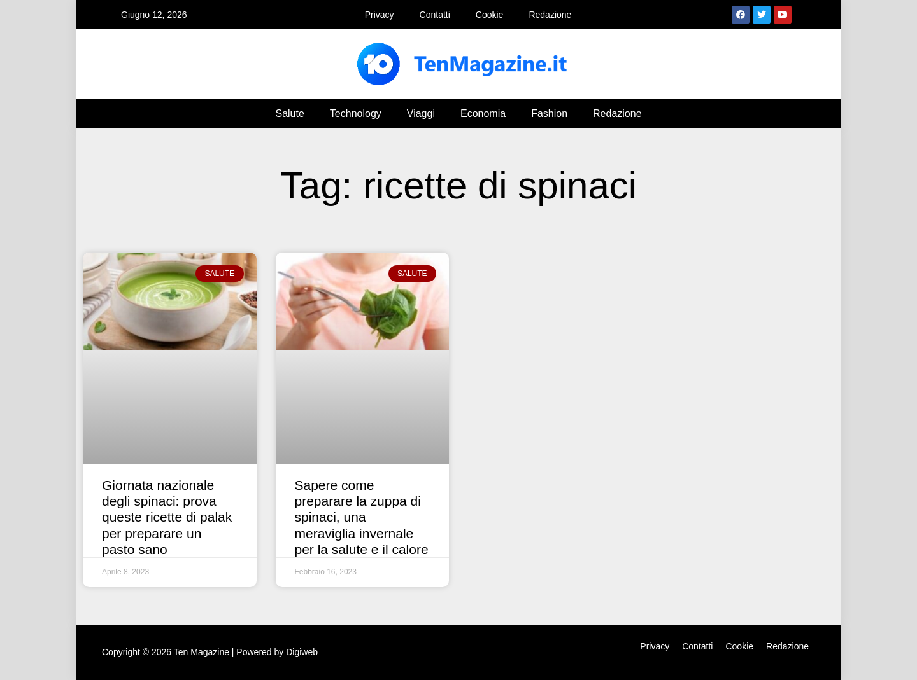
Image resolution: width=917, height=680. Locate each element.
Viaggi (421, 113)
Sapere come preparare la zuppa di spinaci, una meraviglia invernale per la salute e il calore (362, 517)
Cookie (490, 15)
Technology (355, 113)
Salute (289, 113)
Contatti (435, 15)
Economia (483, 113)
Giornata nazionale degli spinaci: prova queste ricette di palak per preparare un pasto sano (167, 517)
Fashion (549, 113)
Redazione (550, 15)
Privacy (379, 15)
